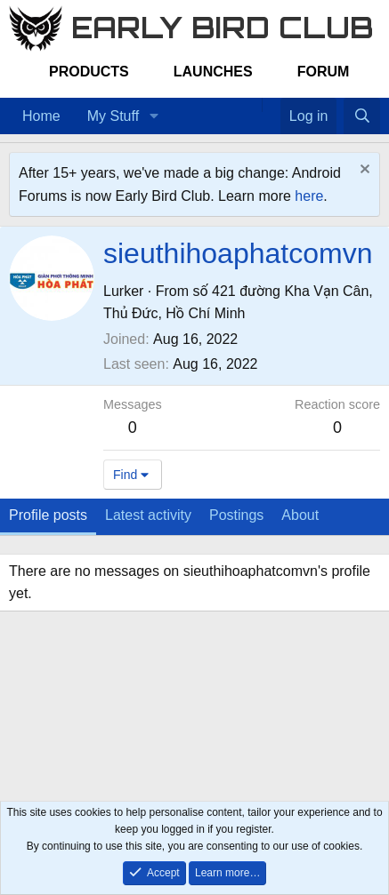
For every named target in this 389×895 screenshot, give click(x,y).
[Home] (253, 105)
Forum (323, 71)
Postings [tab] (236, 515)
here (309, 196)
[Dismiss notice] (362, 171)
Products (89, 71)
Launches (213, 71)
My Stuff (113, 116)
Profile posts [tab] (48, 515)
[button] (153, 116)
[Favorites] (271, 105)
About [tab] (300, 515)
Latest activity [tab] (148, 515)
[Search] (362, 116)
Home (41, 116)
